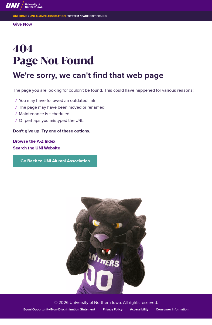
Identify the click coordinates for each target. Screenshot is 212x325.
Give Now (22, 24)
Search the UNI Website (36, 148)
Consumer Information (172, 309)
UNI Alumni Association (48, 16)
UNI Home (20, 16)
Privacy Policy (112, 309)
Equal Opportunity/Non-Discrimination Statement (59, 309)
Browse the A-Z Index (34, 141)
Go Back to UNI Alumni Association (55, 161)
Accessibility (139, 309)
